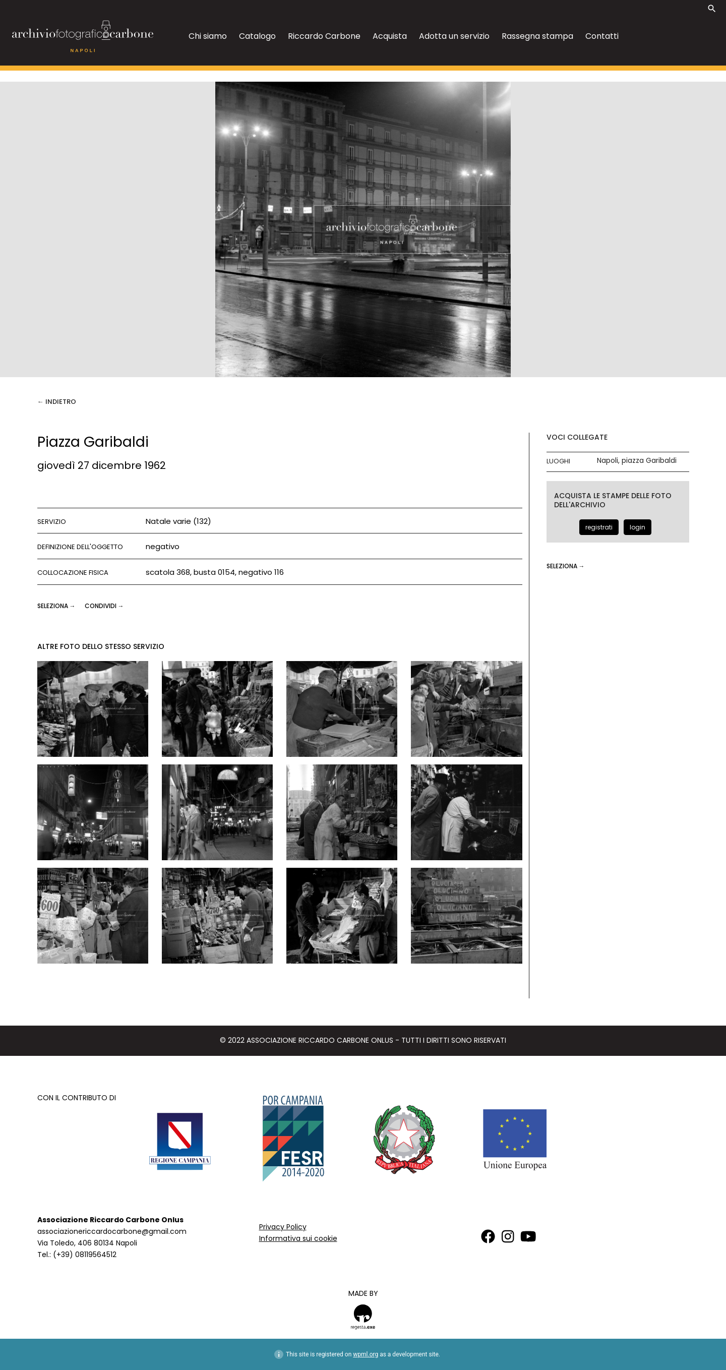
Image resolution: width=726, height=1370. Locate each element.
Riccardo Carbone (324, 36)
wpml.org (365, 1354)
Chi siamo (208, 36)
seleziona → (57, 606)
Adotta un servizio (454, 36)
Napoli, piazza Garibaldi (637, 460)
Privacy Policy (283, 1227)
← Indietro (56, 401)
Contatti (602, 36)
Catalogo (257, 36)
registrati (599, 527)
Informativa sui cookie (298, 1238)
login (637, 527)
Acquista (390, 36)
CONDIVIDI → (104, 606)
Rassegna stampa (537, 36)
